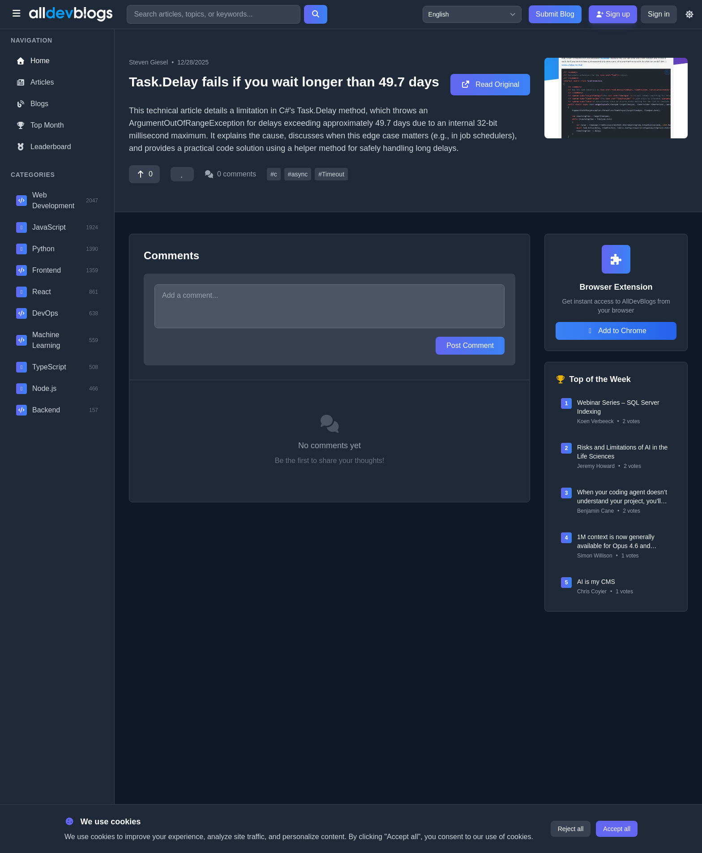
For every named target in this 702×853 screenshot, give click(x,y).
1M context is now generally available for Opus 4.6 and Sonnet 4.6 (616, 541)
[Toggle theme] (689, 14)
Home (33, 60)
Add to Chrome (616, 330)
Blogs (32, 103)
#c (273, 174)
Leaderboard (43, 146)
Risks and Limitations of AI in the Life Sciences (622, 452)
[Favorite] (182, 174)
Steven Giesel (148, 62)
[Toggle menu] (16, 14)
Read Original (490, 84)
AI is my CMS (596, 581)
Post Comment (470, 345)
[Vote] (144, 174)
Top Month (40, 125)
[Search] (315, 14)
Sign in (659, 14)
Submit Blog (555, 14)
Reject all (571, 828)
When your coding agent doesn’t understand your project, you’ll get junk (622, 497)
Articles (35, 82)
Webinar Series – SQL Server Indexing (618, 407)
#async (298, 174)
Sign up (613, 14)
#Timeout (331, 174)
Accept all (616, 828)
